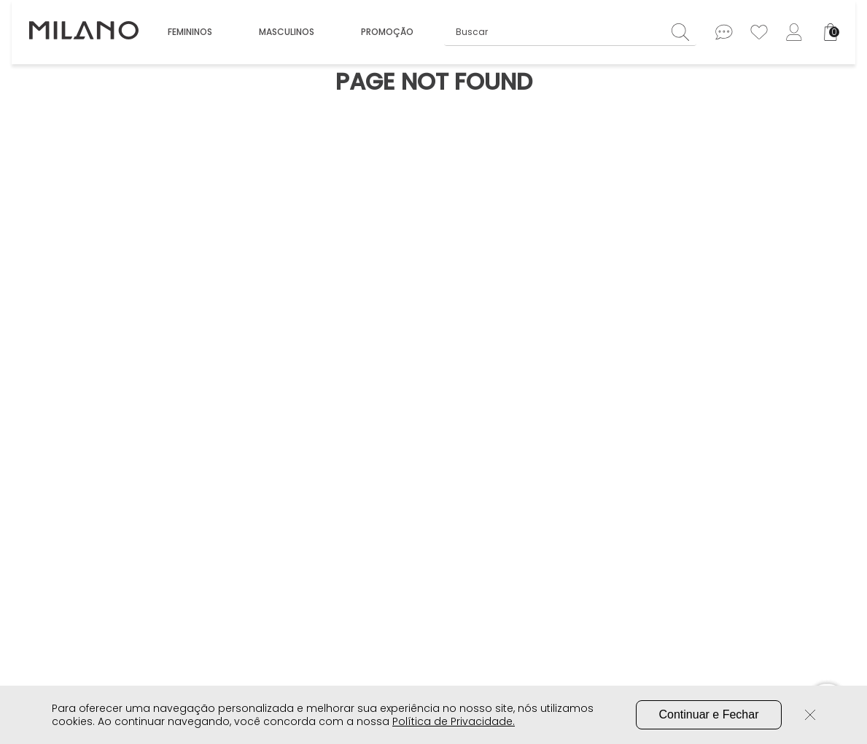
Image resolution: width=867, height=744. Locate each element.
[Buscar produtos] (684, 31)
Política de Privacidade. (453, 721)
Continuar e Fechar (709, 714)
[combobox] (570, 32)
